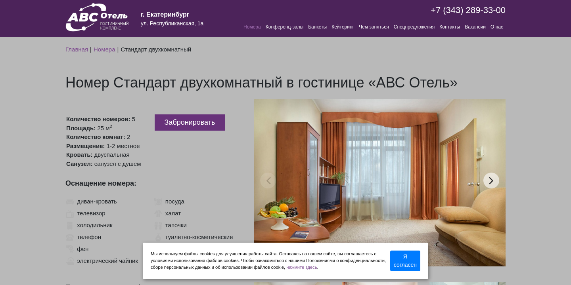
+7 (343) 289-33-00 (468, 10)
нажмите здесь (301, 267)
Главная (76, 49)
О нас (497, 27)
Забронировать (190, 122)
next (491, 180)
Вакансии (475, 27)
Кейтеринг (342, 27)
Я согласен (405, 260)
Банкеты (317, 27)
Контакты (449, 27)
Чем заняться (374, 27)
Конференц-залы (284, 27)
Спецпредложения (414, 27)
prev (268, 180)
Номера (252, 27)
